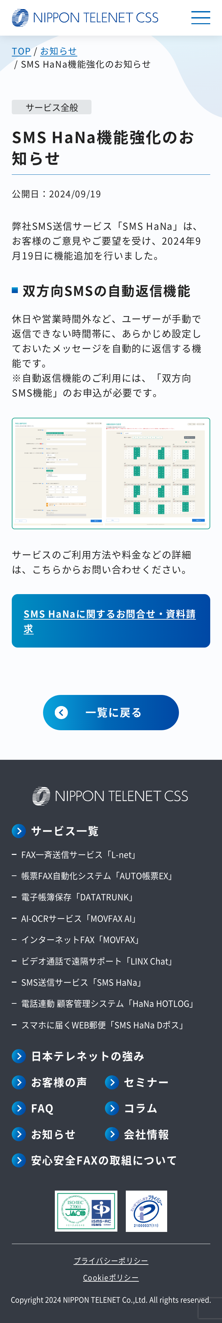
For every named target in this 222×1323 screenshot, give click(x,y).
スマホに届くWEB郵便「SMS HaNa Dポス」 (104, 1025)
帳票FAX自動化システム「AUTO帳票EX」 (99, 875)
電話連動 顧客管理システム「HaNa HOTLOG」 (109, 1003)
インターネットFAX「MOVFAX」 (82, 939)
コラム (141, 1108)
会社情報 (147, 1134)
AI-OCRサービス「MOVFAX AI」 (80, 918)
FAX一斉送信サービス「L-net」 (80, 854)
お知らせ (54, 1134)
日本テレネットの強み (88, 1055)
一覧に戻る (114, 711)
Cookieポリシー (111, 1277)
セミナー (147, 1082)
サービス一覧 (65, 830)
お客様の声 (59, 1082)
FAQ (42, 1108)
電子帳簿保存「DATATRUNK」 (79, 897)
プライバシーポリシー (111, 1260)
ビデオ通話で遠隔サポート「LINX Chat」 (99, 961)
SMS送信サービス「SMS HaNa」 (83, 982)
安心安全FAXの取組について (104, 1160)
